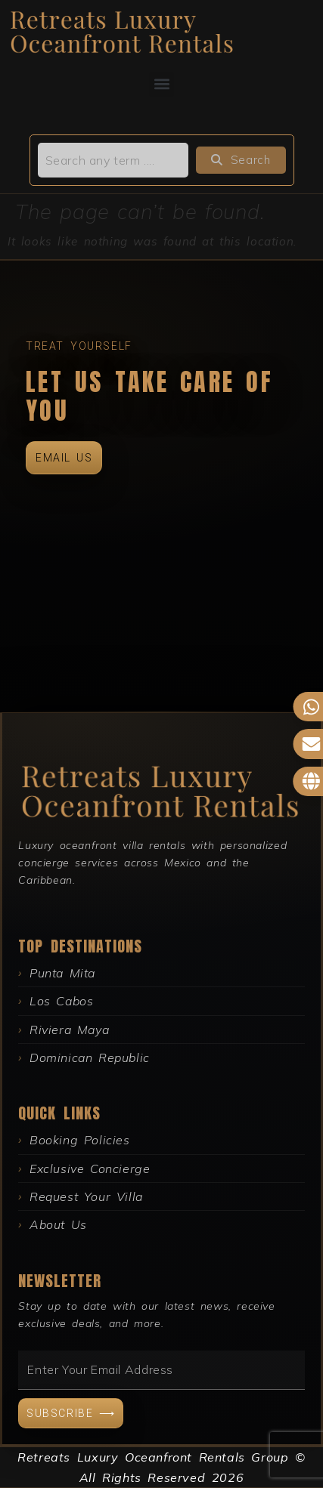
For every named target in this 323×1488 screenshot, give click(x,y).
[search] (113, 160)
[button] (161, 84)
